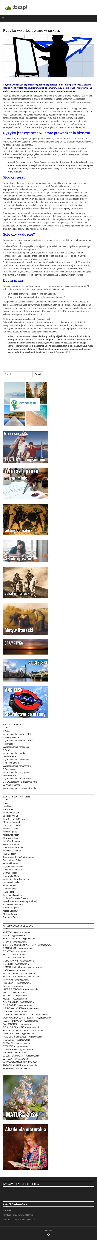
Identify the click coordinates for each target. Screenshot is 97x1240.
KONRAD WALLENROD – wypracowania (22, 976)
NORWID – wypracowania (15, 1011)
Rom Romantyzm (11, 763)
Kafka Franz (8, 892)
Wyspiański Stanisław (13, 866)
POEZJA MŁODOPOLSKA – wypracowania (23, 1030)
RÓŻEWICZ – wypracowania (16, 1040)
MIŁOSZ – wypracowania (14, 992)
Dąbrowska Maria (11, 876)
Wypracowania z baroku (14, 753)
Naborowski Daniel (12, 825)
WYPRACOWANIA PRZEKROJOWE (20, 1062)
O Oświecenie (9, 756)
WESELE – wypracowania (15, 1052)
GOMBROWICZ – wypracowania (18, 961)
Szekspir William (10, 816)
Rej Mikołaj (8, 809)
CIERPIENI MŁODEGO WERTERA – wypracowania (27, 945)
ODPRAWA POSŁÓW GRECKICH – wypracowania (27, 1018)
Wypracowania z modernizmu (17, 778)
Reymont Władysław (12, 869)
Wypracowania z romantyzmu (17, 766)
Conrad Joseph (10, 873)
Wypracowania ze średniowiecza (18, 740)
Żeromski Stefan (10, 863)
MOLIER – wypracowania (15, 999)
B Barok (7, 750)
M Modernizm (9, 775)
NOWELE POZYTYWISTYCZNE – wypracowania (26, 1014)
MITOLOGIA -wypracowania (16, 995)
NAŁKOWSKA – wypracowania (17, 1005)
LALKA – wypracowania (14, 986)
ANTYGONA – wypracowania (16, 932)
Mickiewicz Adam (11, 835)
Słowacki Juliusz (10, 838)
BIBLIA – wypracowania (14, 935)
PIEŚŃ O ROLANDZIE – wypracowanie (21, 1027)
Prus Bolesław (9, 854)
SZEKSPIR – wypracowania (16, 1046)
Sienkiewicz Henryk (12, 850)
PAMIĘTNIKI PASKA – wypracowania (20, 1021)
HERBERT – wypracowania (16, 964)
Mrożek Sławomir (11, 914)
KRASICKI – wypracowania (16, 980)
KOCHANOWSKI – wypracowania (19, 973)
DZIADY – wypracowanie (14, 951)
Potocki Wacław (10, 828)
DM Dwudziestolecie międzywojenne (20, 782)
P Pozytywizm (9, 769)
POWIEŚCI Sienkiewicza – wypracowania (22, 1037)
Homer (6, 803)
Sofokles (7, 806)
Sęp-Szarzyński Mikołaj (14, 819)
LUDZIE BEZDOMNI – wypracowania (20, 989)
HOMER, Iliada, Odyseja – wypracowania (22, 967)
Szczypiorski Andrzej (12, 895)
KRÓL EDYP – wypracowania (17, 983)
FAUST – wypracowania (14, 954)
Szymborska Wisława (13, 904)
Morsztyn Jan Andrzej (13, 822)
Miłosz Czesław (10, 911)
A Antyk (6, 731)
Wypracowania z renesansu (16, 747)
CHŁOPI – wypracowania (14, 942)
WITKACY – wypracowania (15, 1059)
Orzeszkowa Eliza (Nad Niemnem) (19, 857)
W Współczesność (11, 785)
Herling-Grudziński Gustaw (15, 898)
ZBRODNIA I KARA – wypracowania (20, 1065)
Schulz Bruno (9, 885)
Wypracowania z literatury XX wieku (19, 788)
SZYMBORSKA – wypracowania (18, 1049)
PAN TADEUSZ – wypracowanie (18, 1024)
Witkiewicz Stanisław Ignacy (16, 879)
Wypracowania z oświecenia (16, 759)
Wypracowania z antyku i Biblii (17, 734)
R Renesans (9, 744)
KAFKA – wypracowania (14, 970)
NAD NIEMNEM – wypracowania (18, 1002)
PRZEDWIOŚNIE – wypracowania (19, 1033)
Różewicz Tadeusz (11, 917)
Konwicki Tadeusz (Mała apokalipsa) (20, 901)
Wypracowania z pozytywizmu (17, 772)
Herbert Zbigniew (11, 907)
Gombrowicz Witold (12, 882)
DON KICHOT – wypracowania (17, 948)
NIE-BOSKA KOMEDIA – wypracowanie (21, 1008)
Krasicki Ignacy (10, 831)
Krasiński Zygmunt (11, 841)
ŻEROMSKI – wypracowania (16, 1068)
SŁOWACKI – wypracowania (16, 1043)
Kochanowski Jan (11, 812)
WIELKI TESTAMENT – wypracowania (21, 1056)
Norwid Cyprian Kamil (13, 847)
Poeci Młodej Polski (12, 860)
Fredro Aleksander (11, 844)
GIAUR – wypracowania (14, 957)
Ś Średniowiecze (11, 737)
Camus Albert (9, 888)
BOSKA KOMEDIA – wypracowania (19, 938)
